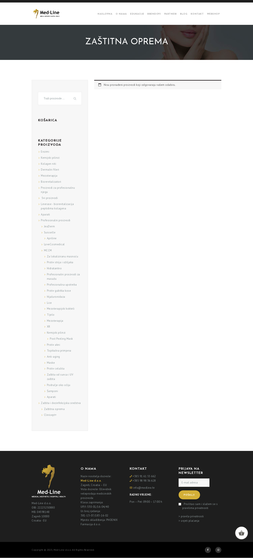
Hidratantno (54, 268)
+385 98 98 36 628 (144, 480)
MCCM (48, 250)
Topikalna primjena (59, 350)
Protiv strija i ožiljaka (60, 262)
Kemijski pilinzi (50, 157)
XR (48, 326)
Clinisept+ (50, 415)
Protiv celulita (56, 368)
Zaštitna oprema (54, 409)
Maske (51, 362)
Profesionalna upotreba (62, 284)
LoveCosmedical (54, 244)
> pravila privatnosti (191, 516)
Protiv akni (53, 345)
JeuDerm (49, 226)
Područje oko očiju (58, 385)
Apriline (52, 238)
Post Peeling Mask (61, 338)
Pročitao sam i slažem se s (200, 506)
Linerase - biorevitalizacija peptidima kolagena (57, 206)
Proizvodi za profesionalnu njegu (58, 190)
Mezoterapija (49, 175)
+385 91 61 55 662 (144, 476)
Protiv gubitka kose (59, 290)
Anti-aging (53, 356)
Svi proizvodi (49, 198)
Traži (75, 98)
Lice (49, 303)
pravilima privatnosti (195, 508)
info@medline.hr (144, 488)
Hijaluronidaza (56, 297)
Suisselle (50, 232)
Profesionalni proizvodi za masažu (63, 277)
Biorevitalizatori (51, 181)
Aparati (45, 214)
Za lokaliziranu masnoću (62, 256)
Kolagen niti (48, 164)
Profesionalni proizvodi (55, 220)
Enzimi (45, 151)
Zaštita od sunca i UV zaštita (60, 377)
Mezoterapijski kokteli (61, 308)
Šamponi (52, 391)
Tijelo (51, 314)
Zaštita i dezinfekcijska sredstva (61, 403)
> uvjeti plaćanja (189, 521)
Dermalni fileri (50, 169)
